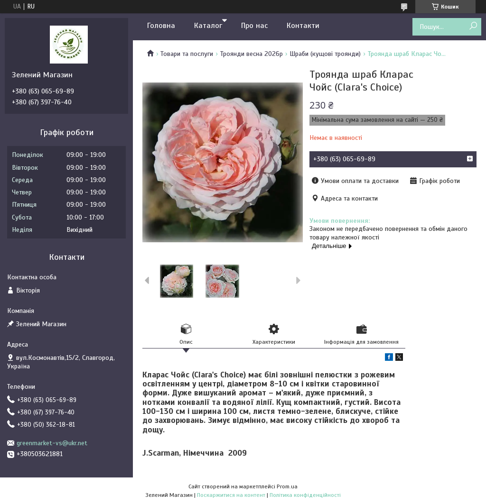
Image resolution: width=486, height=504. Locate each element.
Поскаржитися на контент (231, 495)
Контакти (303, 25)
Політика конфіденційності (305, 495)
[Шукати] (473, 26)
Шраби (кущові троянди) (325, 54)
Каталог (208, 25)
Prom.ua (287, 486)
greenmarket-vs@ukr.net (52, 443)
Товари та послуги (186, 54)
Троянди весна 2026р (251, 54)
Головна (161, 25)
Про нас (254, 25)
